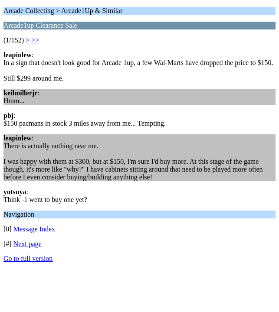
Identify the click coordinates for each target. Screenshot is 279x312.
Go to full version (28, 258)
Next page (27, 243)
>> (35, 40)
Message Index (34, 229)
